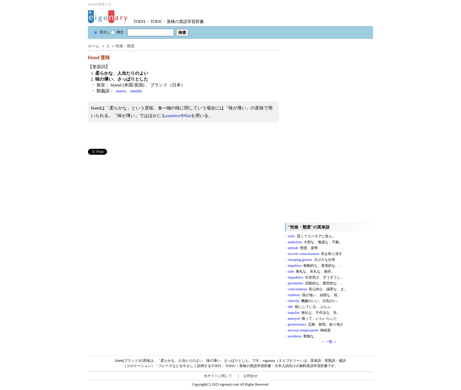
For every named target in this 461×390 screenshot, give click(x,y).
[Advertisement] (132, 196)
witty (311, 236)
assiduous (301, 336)
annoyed (312, 318)
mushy (136, 91)
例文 (117, 32)
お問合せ (250, 376)
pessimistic (315, 283)
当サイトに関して (218, 376)
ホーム (93, 46)
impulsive (314, 266)
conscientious (317, 289)
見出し (102, 32)
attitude (303, 248)
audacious (314, 242)
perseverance (315, 324)
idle (310, 307)
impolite (313, 313)
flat (188, 115)
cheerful (313, 301)
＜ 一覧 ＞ (329, 342)
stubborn (313, 295)
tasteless (173, 115)
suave (121, 91)
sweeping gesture (311, 260)
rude (310, 271)
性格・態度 (125, 46)
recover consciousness (315, 254)
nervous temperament (309, 330)
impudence (315, 277)
